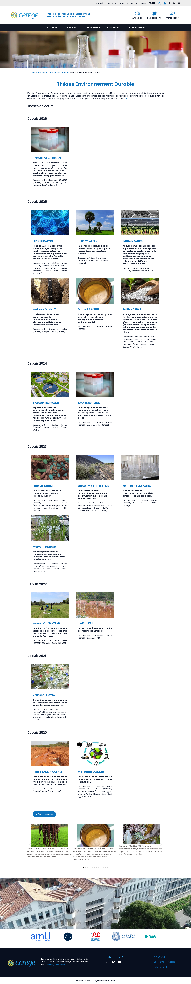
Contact (122, 3)
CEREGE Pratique (138, 3)
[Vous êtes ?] (172, 13)
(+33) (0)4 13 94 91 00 (55, 963)
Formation (113, 27)
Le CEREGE (51, 27)
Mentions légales (164, 961)
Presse (110, 3)
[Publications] (154, 13)
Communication (136, 27)
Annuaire (137, 17)
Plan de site (160, 965)
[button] (160, 3)
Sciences (71, 27)
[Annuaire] (137, 13)
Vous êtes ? (172, 17)
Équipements (92, 27)
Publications (154, 17)
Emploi (99, 3)
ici (127, 98)
